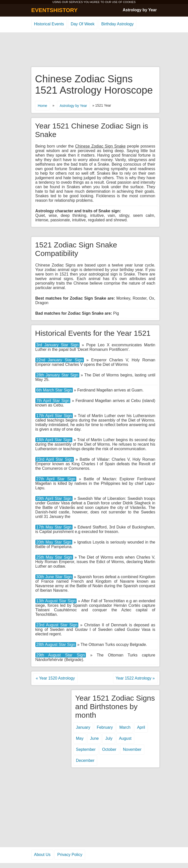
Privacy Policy (69, 854)
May (80, 738)
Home (42, 106)
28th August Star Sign (55, 644)
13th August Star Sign (56, 601)
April (141, 727)
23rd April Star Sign (54, 459)
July (108, 738)
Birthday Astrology (117, 24)
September (86, 749)
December (85, 760)
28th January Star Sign (57, 375)
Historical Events (49, 24)
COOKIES (129, 2)
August (125, 738)
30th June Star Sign (54, 577)
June (94, 738)
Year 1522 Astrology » (135, 678)
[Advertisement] (94, 49)
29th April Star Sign (54, 498)
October (109, 749)
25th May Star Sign (54, 557)
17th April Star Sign (54, 416)
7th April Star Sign (53, 400)
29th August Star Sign (60, 655)
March (124, 727)
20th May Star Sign (53, 542)
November (132, 749)
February (105, 727)
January (83, 727)
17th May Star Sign (54, 527)
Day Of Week (83, 24)
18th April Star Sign (54, 440)
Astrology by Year (140, 10)
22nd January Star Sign (59, 360)
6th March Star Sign (54, 390)
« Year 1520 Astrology (55, 678)
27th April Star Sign (55, 479)
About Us (42, 854)
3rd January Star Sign (57, 345)
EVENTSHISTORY (54, 10)
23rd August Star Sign (57, 625)
